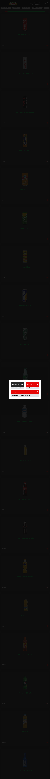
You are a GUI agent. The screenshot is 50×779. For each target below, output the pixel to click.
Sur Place (14, 392)
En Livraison (15, 384)
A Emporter (30, 384)
